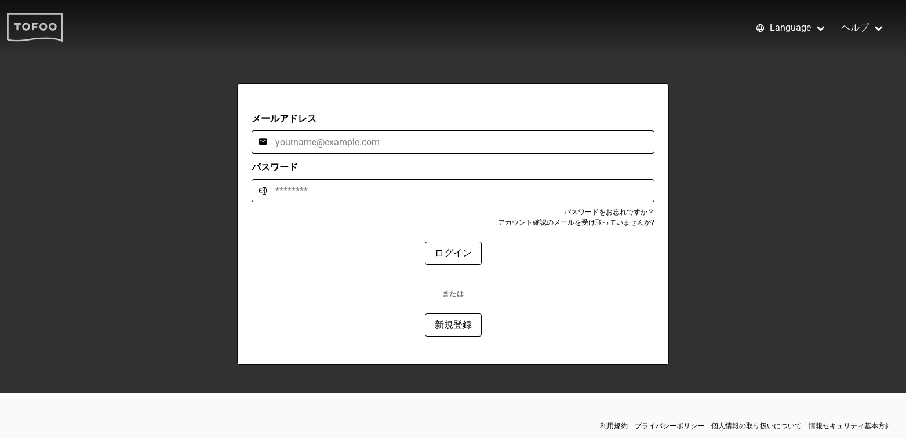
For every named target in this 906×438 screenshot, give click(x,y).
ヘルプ (855, 27)
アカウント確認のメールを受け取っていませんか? (576, 222)
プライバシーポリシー (669, 426)
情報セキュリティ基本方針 (850, 426)
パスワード (275, 167)
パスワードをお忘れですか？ (609, 212)
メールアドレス (284, 118)
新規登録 (453, 324)
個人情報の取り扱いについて (756, 426)
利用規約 (614, 426)
